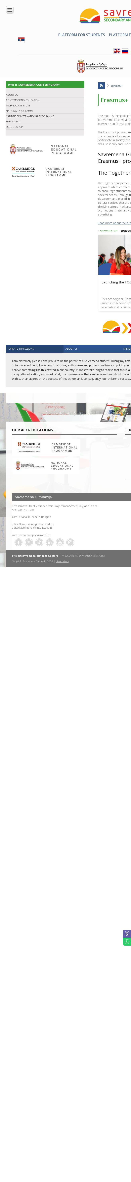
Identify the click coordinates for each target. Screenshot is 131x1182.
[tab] (35, 349)
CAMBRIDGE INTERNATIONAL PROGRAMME (30, 116)
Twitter (28, 542)
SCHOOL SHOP (14, 127)
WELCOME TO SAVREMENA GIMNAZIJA (83, 555)
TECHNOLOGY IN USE (18, 105)
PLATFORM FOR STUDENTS (81, 34)
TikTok (39, 542)
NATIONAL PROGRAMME (19, 111)
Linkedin (49, 542)
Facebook (18, 542)
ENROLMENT (13, 121)
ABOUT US (12, 94)
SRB (21, 40)
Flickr (70, 542)
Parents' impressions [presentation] (21, 348)
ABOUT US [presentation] (71, 348)
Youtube (60, 542)
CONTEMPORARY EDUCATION (22, 100)
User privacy (62, 561)
